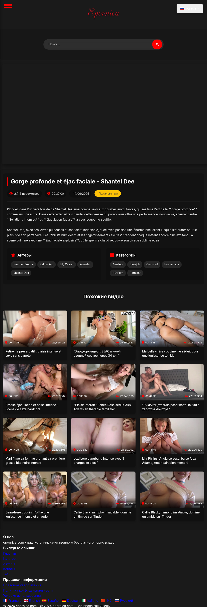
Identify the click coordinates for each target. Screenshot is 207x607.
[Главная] (103, 14)
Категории (11, 559)
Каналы (9, 569)
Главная (9, 553)
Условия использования (22, 596)
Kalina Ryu (46, 264)
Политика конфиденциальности (28, 590)
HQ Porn (118, 272)
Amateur (118, 264)
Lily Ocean (66, 264)
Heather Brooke (23, 264)
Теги (6, 574)
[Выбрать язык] (190, 8)
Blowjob (135, 264)
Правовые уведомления (22, 585)
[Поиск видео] (157, 44)
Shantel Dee (21, 272)
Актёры (9, 564)
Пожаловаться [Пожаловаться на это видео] (108, 193)
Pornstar (85, 264)
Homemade (171, 264)
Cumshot (152, 264)
